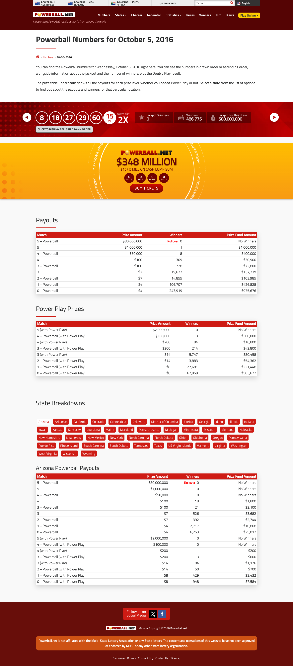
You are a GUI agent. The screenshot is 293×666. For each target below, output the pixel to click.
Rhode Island (69, 445)
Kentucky (74, 429)
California (79, 421)
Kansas (57, 429)
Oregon (218, 437)
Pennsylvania (238, 437)
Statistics (172, 15)
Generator (154, 15)
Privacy (131, 658)
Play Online (248, 15)
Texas (158, 445)
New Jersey (74, 437)
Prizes (190, 15)
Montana (227, 429)
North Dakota (164, 437)
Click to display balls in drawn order (64, 129)
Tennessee (141, 445)
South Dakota (119, 445)
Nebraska (246, 429)
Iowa (41, 429)
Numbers (104, 15)
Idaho (219, 421)
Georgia (204, 421)
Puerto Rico (46, 445)
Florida (188, 421)
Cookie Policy (145, 658)
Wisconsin (69, 453)
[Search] (214, 3)
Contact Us (161, 658)
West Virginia (47, 453)
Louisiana (93, 429)
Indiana (249, 421)
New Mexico (96, 437)
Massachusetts (149, 429)
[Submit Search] (231, 3)
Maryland (126, 429)
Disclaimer (119, 658)
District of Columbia (164, 421)
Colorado (98, 421)
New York (116, 437)
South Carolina (94, 445)
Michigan (171, 429)
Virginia (220, 445)
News (230, 15)
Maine (110, 429)
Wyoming (88, 453)
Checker (136, 15)
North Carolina (139, 437)
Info (219, 15)
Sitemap (175, 658)
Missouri (209, 429)
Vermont (203, 445)
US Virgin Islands (179, 445)
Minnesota (190, 429)
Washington (239, 445)
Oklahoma (200, 437)
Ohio (182, 437)
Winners (205, 15)
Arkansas (61, 421)
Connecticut (118, 421)
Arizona (43, 421)
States (119, 15)
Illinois (233, 421)
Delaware (138, 421)
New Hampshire (49, 437)
